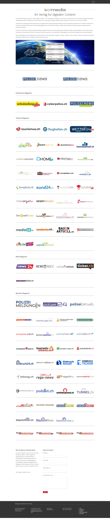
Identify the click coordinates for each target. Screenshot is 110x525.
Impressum (81, 513)
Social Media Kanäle (83, 512)
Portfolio (81, 511)
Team (80, 508)
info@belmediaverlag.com (36, 511)
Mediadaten (81, 509)
